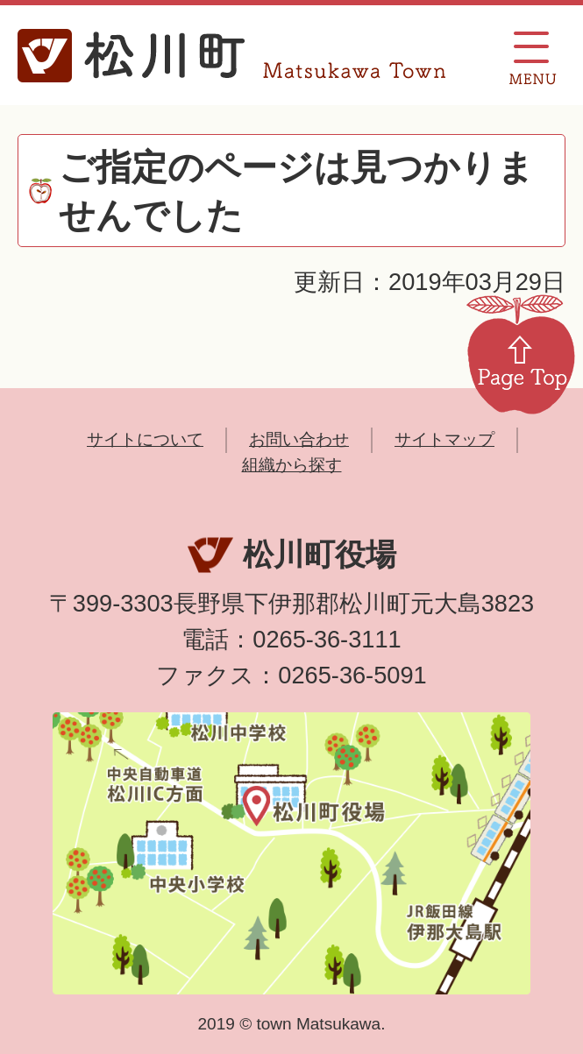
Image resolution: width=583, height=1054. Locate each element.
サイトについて (145, 439)
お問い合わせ (299, 439)
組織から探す (292, 465)
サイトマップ (444, 439)
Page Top (520, 353)
